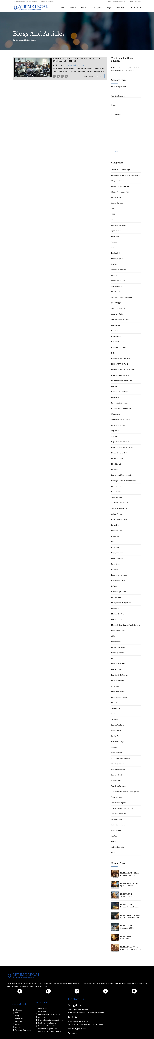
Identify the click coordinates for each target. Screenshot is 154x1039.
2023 (113, 220)
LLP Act (114, 586)
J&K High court (116, 497)
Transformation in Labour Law (122, 808)
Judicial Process (117, 514)
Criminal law (115, 325)
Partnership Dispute (118, 647)
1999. (113, 214)
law (112, 542)
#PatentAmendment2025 (120, 192)
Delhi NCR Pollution (118, 342)
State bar (114, 747)
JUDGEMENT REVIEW (119, 503)
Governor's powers (118, 425)
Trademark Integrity (118, 803)
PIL (112, 658)
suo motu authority (118, 769)
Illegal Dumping (116, 464)
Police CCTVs (116, 669)
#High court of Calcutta (119, 181)
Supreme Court (116, 775)
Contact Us (120, 8)
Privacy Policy (20, 1021)
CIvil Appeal (115, 292)
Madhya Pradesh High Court (121, 603)
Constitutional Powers (119, 308)
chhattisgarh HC (117, 286)
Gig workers (115, 414)
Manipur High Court (118, 614)
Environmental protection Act (121, 381)
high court (114, 436)
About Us (72, 8)
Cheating (114, 275)
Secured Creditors (117, 725)
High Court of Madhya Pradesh (122, 447)
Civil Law (41, 1017)
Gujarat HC (115, 431)
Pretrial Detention (117, 680)
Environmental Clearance (120, 375)
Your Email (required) (126, 98)
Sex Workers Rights (118, 741)
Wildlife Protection (118, 847)
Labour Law (115, 536)
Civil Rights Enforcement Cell (121, 297)
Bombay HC (115, 253)
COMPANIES (116, 303)
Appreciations (116, 231)
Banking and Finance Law (47, 1026)
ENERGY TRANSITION (119, 364)
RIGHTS (114, 703)
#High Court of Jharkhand (120, 186)
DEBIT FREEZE (116, 331)
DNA (113, 353)
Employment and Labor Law (48, 1023)
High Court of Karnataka (120, 442)
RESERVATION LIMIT (119, 697)
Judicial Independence (119, 508)
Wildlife (114, 841)
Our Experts (97, 8)
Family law (115, 397)
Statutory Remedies (118, 764)
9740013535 (75, 1033)
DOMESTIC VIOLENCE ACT (121, 358)
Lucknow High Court (118, 592)
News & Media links (118, 630)
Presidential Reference (119, 675)
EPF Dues (114, 386)
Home (62, 8)
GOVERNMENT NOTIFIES (120, 419)
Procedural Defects (118, 692)
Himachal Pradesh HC (119, 453)
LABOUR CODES (117, 531)
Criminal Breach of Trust (120, 320)
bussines (114, 264)
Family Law (42, 1011)
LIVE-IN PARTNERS (118, 580)
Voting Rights (116, 830)
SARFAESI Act (116, 708)
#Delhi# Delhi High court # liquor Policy (125, 175)
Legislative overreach (119, 575)
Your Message (126, 130)
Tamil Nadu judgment (118, 786)
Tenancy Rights (116, 797)
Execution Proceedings (119, 392)
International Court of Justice (121, 475)
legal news (115, 547)
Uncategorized (116, 819)
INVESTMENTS (116, 492)
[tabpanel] (33, 67)
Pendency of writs (117, 653)
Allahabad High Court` (119, 225)
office (113, 636)
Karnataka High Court (119, 519)
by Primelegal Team (76, 65)
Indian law (114, 469)
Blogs (109, 8)
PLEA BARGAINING (118, 664)
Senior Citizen (116, 730)
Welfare (114, 836)
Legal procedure (117, 553)
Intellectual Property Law (47, 1029)
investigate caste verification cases (123, 481)
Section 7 (114, 719)
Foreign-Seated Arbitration (121, 408)
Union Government (118, 825)
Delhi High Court (117, 336)
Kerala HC (114, 525)
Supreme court (116, 780)
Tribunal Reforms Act (118, 814)
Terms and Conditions (23, 1030)
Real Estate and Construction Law (50, 1031)
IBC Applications (117, 458)
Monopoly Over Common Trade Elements (125, 625)
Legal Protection (117, 558)
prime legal (115, 686)
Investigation (116, 486)
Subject (126, 107)
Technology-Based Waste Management (125, 791)
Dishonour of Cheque (118, 347)
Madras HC (115, 608)
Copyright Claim (117, 314)
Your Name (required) (126, 89)
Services (84, 8)
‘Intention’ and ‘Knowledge (120, 170)
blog (112, 247)
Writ (113, 853)
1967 (113, 208)
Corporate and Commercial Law (49, 1014)
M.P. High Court (116, 597)
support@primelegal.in (78, 1029)
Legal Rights (115, 564)
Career (17, 1024)
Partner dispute (116, 642)
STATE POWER (116, 753)
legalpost (114, 569)
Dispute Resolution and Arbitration (50, 1020)
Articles (114, 242)
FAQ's (17, 1013)
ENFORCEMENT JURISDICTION (123, 369)
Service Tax (115, 736)
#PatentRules (116, 197)
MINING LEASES (117, 619)
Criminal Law (42, 1008)
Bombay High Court (118, 258)
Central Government (118, 270)
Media (17, 1027)
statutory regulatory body (120, 758)
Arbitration (115, 236)
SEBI (113, 714)
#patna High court (117, 203)
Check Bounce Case (118, 281)
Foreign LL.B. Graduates (119, 403)
